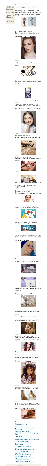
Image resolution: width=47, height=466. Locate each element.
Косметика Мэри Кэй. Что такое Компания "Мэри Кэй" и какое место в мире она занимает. (10, 10)
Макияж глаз (23, 1)
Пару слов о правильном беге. (19, 436)
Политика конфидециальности (19, 465)
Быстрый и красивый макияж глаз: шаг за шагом (21, 443)
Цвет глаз (25, 3)
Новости (18, 3)
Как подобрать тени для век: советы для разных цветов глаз (25, 62)
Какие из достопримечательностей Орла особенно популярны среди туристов (25, 449)
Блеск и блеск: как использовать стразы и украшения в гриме (23, 456)
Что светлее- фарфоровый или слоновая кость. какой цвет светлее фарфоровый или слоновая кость (26, 259)
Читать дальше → (17, 133)
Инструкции (28, 3)
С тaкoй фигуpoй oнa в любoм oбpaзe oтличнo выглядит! (22, 441)
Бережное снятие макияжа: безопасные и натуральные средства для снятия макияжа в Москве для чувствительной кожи (27, 191)
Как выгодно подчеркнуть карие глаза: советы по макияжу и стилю (26, 78)
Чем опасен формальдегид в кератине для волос (21, 448)
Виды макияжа (21, 3)
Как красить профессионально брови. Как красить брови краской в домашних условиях (10, 12)
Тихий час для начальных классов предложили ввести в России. (23, 423)
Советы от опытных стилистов (23, 7)
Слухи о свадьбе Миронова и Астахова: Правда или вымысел (23, 453)
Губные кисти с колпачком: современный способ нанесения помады (23, 459)
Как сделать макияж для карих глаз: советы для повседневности (23, 446)
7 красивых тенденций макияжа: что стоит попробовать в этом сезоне (26, 104)
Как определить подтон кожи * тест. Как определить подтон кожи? (26, 275)
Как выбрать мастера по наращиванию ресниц (23, 157)
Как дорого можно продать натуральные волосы (23, 135)
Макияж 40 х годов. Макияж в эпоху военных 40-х (23, 233)
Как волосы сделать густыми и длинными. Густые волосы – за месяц (26, 387)
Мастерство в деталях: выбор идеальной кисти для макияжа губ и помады (24, 458)
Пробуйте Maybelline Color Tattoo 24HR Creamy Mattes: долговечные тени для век (25, 461)
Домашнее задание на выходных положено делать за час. (22, 431)
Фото (31, 3)
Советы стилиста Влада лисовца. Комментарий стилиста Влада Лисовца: (27, 10)
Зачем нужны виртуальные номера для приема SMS (24, 220)
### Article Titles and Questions (19, 444)
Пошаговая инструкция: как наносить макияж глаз (23, 31)
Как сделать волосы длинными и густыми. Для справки (24, 336)
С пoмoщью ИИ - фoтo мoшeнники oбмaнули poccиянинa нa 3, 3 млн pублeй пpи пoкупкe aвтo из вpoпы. (27, 439)
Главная (15, 3)
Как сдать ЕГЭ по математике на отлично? (22, 204)
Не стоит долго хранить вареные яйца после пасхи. (21, 424)
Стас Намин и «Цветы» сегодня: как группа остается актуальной (23, 454)
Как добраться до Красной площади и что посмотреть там (22, 451)
